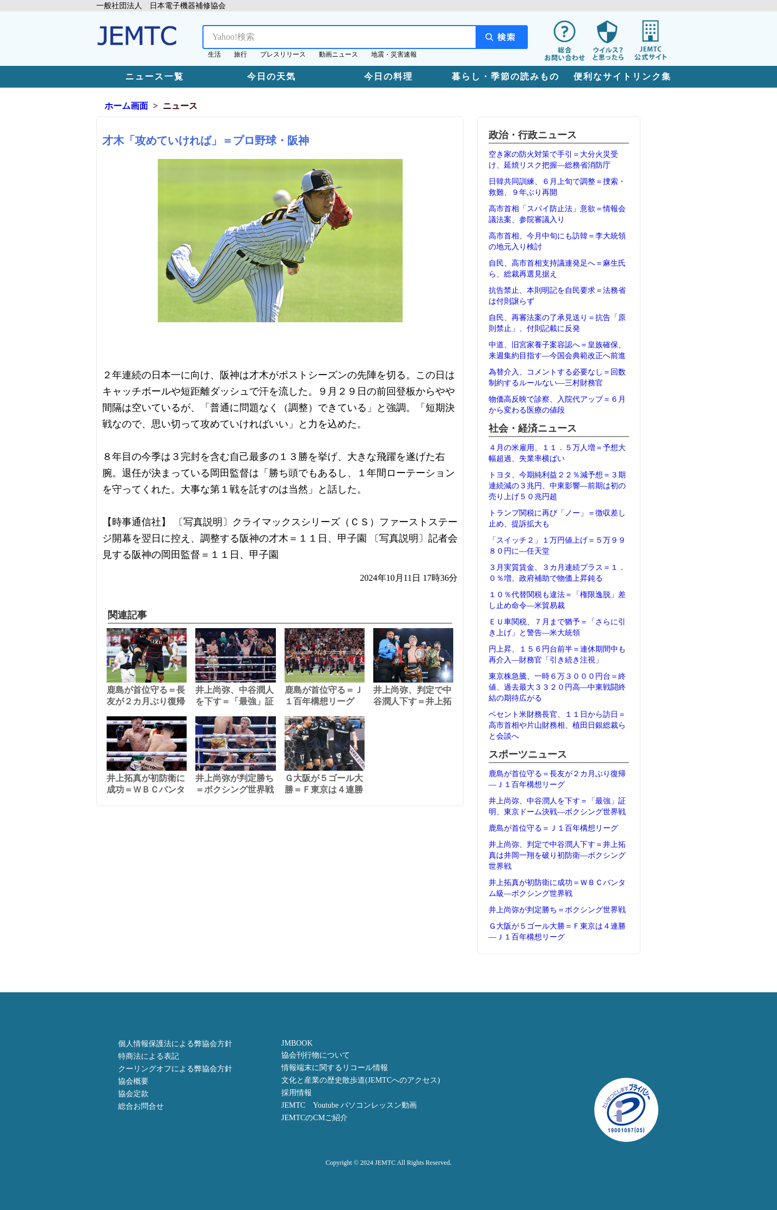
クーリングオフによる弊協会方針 (175, 1069)
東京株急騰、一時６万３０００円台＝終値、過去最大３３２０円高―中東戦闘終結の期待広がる (557, 687)
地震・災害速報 (394, 54)
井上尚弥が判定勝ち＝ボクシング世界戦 (557, 910)
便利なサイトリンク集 (622, 76)
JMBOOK (297, 1043)
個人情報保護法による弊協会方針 (175, 1044)
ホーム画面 (126, 105)
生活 (214, 54)
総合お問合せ (141, 1106)
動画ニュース (338, 54)
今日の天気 (271, 76)
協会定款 (133, 1094)
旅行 (240, 54)
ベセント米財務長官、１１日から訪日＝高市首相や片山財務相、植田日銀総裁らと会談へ (557, 725)
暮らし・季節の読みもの (505, 76)
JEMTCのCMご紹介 (314, 1118)
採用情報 (296, 1093)
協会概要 (133, 1081)
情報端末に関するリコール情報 (334, 1068)
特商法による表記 (148, 1056)
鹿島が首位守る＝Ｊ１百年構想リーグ (553, 828)
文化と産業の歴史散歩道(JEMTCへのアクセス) (360, 1080)
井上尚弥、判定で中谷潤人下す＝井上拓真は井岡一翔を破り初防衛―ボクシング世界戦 (557, 855)
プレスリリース (283, 54)
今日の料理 (388, 76)
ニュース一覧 (154, 76)
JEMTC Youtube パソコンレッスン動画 (349, 1105)
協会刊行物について (315, 1055)
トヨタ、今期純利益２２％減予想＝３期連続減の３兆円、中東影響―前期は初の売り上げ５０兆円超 (557, 486)
